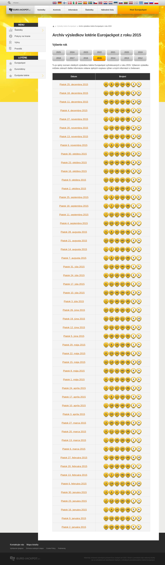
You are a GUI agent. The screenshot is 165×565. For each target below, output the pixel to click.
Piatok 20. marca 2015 (74, 431)
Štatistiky (19, 30)
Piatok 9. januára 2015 (74, 518)
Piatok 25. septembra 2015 (73, 197)
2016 (86, 58)
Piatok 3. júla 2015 (74, 301)
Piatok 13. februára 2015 (73, 475)
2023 (86, 52)
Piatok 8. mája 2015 (74, 370)
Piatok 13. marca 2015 (74, 440)
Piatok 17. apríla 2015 (74, 397)
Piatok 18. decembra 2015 (74, 93)
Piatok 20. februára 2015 (73, 466)
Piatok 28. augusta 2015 (74, 232)
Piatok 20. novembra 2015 (74, 127)
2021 (113, 52)
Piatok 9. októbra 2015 (74, 180)
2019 (140, 52)
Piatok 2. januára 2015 (74, 527)
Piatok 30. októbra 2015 (74, 154)
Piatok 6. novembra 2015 (73, 145)
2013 (126, 58)
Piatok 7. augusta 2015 (73, 258)
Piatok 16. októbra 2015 (74, 171)
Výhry (17, 42)
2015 (99, 58)
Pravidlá (18, 49)
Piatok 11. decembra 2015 (74, 101)
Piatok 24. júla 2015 (74, 275)
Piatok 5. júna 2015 (73, 336)
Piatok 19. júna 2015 (74, 318)
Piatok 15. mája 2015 (73, 362)
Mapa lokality (32, 545)
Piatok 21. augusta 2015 (74, 240)
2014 (113, 58)
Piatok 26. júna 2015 (74, 310)
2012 (140, 58)
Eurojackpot (20, 63)
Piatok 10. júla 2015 (74, 292)
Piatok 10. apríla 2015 (74, 405)
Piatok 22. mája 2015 (73, 353)
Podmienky (62, 548)
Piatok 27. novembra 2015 (74, 119)
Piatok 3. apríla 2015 (74, 414)
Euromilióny (20, 69)
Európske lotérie (22, 75)
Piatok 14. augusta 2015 (74, 249)
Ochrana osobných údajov (35, 548)
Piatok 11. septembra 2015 (73, 214)
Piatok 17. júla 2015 (74, 284)
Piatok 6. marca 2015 (73, 449)
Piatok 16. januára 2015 (74, 509)
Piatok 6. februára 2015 (74, 483)
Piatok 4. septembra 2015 (74, 223)
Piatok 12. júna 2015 (74, 327)
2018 (58, 58)
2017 (72, 58)
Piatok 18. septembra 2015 (73, 206)
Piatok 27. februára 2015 (73, 457)
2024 (72, 52)
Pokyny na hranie (22, 36)
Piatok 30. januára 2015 (74, 492)
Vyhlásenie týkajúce (17, 548)
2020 (126, 52)
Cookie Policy (51, 548)
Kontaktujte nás (17, 545)
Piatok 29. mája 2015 (73, 344)
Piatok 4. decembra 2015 (73, 110)
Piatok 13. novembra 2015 (74, 136)
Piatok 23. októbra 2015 (74, 162)
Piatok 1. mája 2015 (74, 379)
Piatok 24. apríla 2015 (74, 388)
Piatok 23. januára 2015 (74, 501)
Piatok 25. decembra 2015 (74, 84)
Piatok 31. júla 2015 (74, 266)
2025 (58, 52)
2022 (99, 52)
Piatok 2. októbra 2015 (74, 188)
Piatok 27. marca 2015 (74, 423)
